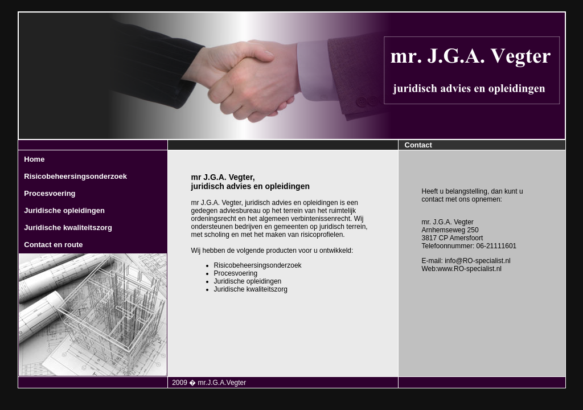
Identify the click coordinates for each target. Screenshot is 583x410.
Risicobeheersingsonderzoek (75, 176)
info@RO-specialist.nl (478, 261)
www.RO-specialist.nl (469, 269)
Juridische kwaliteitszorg (68, 227)
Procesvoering (49, 193)
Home (34, 159)
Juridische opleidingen (64, 210)
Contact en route (53, 244)
